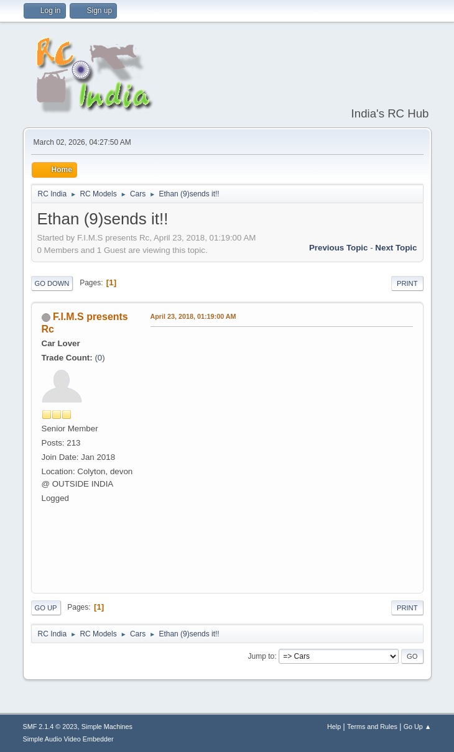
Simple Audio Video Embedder (68, 739)
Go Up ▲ (418, 726)
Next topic (396, 247)
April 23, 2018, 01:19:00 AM (193, 316)
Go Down (52, 283)
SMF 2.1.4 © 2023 (50, 726)
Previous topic (338, 247)
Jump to (261, 656)
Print (407, 283)
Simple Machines (106, 726)
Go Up (46, 608)
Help (334, 726)
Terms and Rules (372, 726)
